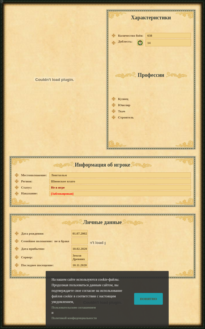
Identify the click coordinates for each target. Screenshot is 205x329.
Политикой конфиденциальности (74, 323)
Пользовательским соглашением (74, 312)
